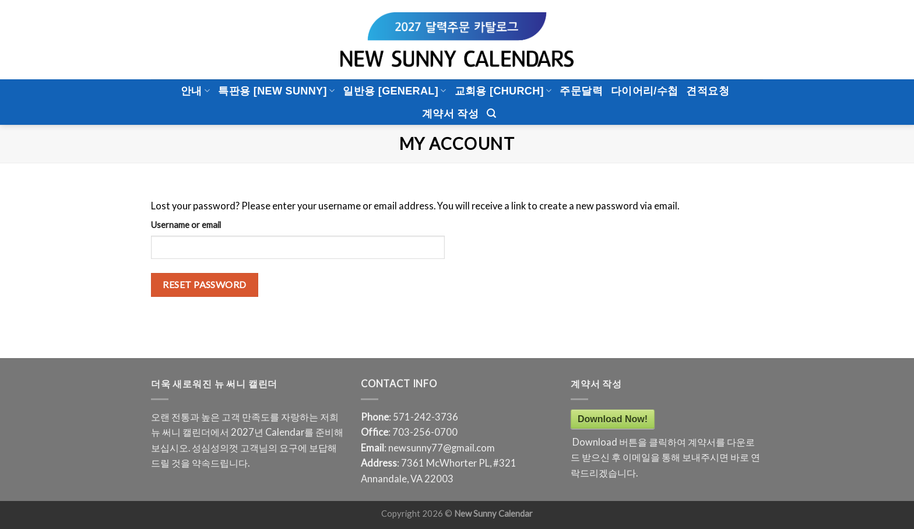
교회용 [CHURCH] (503, 91)
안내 (195, 91)
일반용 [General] (394, 91)
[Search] (491, 113)
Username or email (186, 224)
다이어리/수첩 (645, 91)
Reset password (205, 284)
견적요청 (707, 91)
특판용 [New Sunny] (276, 91)
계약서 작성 (450, 114)
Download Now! (613, 419)
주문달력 (581, 91)
